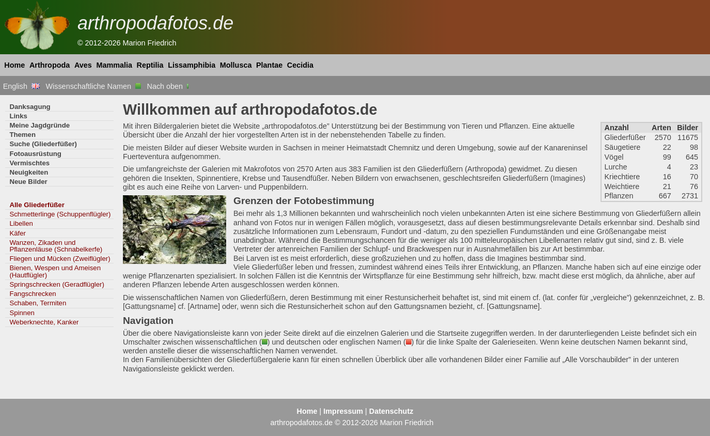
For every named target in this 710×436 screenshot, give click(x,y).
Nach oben (169, 86)
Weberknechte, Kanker (43, 322)
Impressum (343, 411)
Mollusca (236, 65)
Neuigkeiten (28, 172)
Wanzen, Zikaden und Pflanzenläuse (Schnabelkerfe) (55, 246)
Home (14, 65)
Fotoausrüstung (35, 154)
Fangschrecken (32, 294)
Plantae (269, 65)
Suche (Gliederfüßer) (43, 144)
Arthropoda (49, 65)
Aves (83, 65)
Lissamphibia (191, 65)
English (21, 86)
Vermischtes (29, 163)
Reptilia (150, 65)
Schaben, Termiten (37, 303)
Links (18, 116)
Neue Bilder (28, 181)
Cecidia (300, 65)
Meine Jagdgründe (39, 125)
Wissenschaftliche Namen (93, 86)
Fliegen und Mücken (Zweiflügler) (59, 258)
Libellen (21, 223)
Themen (22, 134)
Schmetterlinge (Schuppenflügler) (60, 214)
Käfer (17, 233)
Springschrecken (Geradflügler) (56, 284)
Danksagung (29, 107)
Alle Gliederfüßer (36, 205)
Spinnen (21, 313)
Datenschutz (391, 411)
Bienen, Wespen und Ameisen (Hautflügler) (55, 271)
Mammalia (114, 65)
